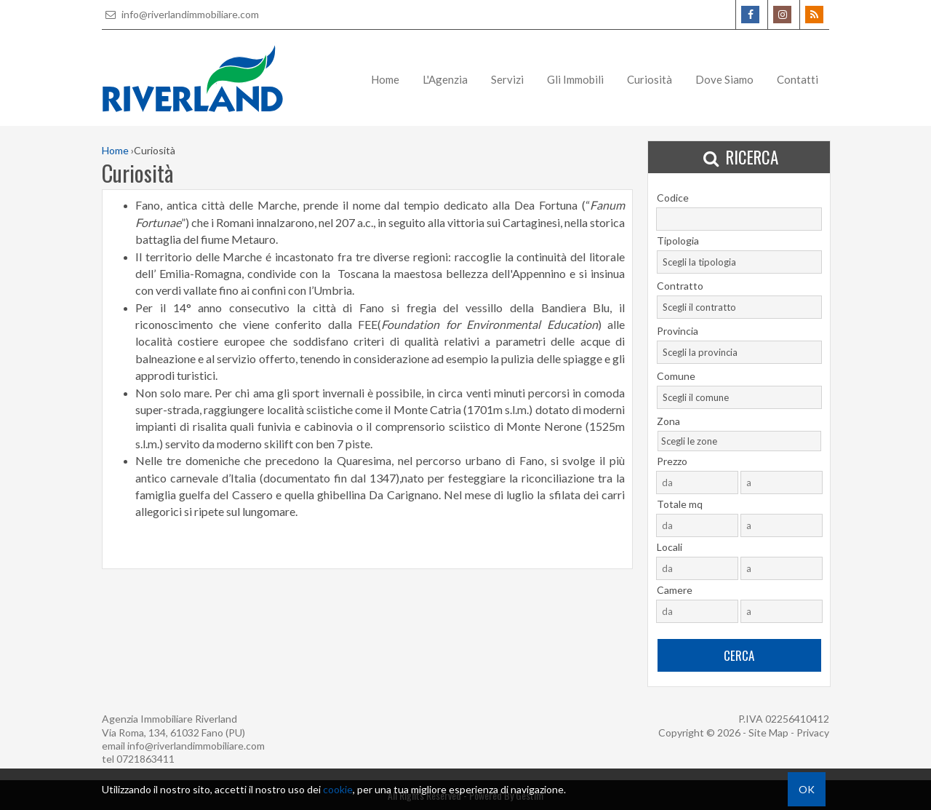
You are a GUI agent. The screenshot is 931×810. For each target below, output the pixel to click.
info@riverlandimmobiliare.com (180, 14)
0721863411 (145, 759)
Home (385, 79)
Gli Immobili (575, 79)
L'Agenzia (445, 79)
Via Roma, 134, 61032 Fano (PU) (173, 732)
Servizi (507, 79)
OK (807, 789)
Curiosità (649, 79)
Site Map (768, 732)
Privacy (812, 732)
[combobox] (739, 262)
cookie (338, 789)
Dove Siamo (724, 79)
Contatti (797, 79)
